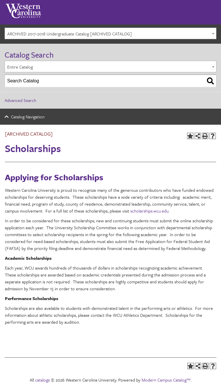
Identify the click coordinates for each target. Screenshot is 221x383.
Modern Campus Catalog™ (166, 380)
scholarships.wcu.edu (149, 211)
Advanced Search (20, 100)
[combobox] (110, 33)
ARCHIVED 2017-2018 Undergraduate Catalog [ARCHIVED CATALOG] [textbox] (69, 34)
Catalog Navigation (28, 116)
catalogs (42, 380)
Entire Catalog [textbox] (20, 67)
